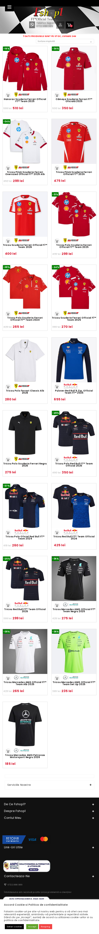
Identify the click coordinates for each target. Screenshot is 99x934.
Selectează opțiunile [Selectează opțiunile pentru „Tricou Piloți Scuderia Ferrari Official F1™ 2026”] (57, 168)
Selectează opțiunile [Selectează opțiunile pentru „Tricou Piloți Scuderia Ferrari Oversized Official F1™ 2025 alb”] (8, 168)
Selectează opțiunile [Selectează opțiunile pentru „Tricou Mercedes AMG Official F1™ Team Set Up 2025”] (57, 678)
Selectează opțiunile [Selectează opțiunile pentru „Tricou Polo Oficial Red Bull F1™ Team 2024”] (8, 533)
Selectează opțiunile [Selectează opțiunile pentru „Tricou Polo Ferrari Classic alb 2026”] (8, 387)
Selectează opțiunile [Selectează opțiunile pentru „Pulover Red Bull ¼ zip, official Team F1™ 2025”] (57, 387)
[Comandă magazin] (65, 41)
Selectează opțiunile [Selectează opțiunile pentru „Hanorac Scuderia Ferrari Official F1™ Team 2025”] (8, 95)
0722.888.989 (14, 884)
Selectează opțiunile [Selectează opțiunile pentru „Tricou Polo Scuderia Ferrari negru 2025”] (8, 460)
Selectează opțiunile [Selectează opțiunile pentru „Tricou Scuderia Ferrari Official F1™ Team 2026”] (8, 241)
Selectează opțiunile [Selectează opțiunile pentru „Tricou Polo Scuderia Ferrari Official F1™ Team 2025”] (57, 241)
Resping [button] (45, 926)
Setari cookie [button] (14, 926)
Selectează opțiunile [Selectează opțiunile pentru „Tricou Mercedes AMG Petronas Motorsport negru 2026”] (8, 751)
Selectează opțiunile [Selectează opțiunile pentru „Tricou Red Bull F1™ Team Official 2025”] (8, 605)
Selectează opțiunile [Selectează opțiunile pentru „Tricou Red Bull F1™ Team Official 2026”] (57, 533)
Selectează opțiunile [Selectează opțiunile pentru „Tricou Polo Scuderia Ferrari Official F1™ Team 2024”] (8, 314)
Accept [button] (32, 926)
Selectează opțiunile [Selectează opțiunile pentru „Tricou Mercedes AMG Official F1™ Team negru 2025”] (57, 605)
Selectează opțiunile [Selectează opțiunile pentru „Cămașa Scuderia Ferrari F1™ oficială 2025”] (57, 95)
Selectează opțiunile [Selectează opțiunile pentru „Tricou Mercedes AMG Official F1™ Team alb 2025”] (8, 678)
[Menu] (9, 6)
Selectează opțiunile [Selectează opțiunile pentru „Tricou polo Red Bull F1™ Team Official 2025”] (57, 460)
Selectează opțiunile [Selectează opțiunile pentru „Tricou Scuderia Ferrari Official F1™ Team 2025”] (57, 314)
